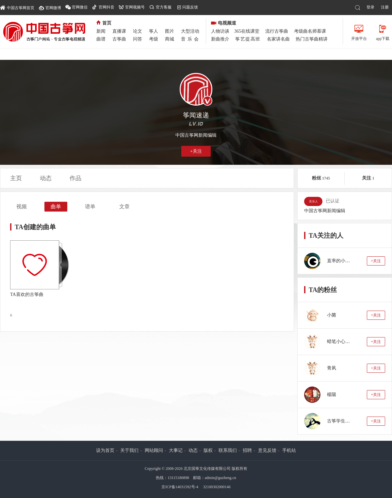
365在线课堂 (246, 31)
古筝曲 (119, 39)
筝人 (153, 31)
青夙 (331, 368)
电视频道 (223, 23)
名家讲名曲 (278, 39)
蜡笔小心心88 (340, 341)
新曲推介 (220, 39)
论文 (137, 31)
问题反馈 (190, 7)
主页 (16, 178)
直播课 (119, 31)
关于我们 (129, 450)
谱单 (90, 206)
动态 (46, 178)
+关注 (196, 151)
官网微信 (80, 7)
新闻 (101, 31)
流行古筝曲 (276, 31)
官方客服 (164, 7)
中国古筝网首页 (17, 7)
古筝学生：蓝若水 (345, 421)
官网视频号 (135, 7)
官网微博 (53, 8)
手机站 (289, 450)
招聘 (247, 450)
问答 (137, 39)
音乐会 (191, 39)
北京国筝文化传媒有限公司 (207, 468)
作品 (75, 178)
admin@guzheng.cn (220, 477)
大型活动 (190, 31)
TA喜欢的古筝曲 (26, 294)
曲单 (56, 206)
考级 (153, 39)
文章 (124, 206)
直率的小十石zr (342, 260)
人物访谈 (220, 31)
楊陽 (331, 394)
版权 (208, 450)
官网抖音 (106, 7)
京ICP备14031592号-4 (179, 487)
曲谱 (101, 39)
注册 (385, 7)
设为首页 (105, 450)
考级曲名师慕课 (310, 31)
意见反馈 (267, 450)
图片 (169, 31)
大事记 (176, 450)
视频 (21, 206)
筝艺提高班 (248, 39)
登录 (370, 7)
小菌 (331, 315)
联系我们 (228, 450)
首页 (103, 23)
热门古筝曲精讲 (312, 39)
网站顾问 (154, 450)
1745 (326, 178)
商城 (169, 39)
